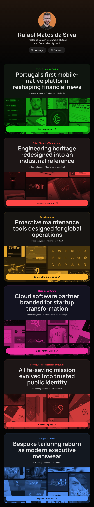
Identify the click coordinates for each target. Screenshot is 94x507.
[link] (37, 50)
